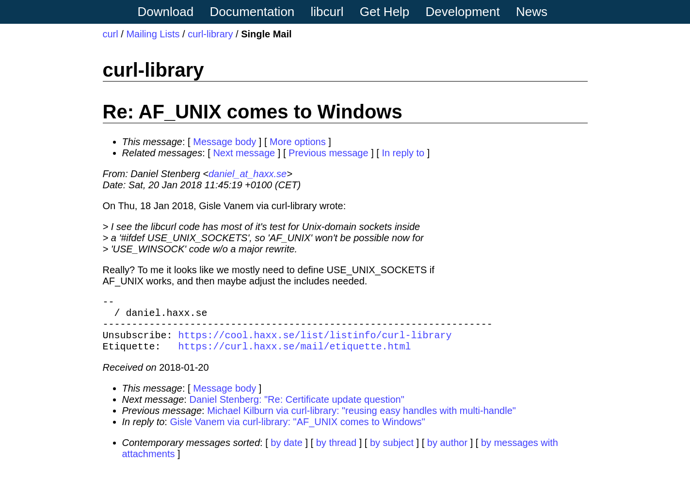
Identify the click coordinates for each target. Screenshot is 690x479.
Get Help (385, 11)
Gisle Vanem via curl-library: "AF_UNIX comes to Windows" (297, 431)
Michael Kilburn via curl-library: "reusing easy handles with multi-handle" (361, 420)
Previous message (329, 153)
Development (463, 11)
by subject (392, 452)
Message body (224, 141)
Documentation (251, 11)
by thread (336, 452)
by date (287, 452)
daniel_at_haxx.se (248, 173)
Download (166, 11)
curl (110, 34)
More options (298, 141)
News (531, 11)
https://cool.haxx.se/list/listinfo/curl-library (315, 342)
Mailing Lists (152, 34)
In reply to (403, 153)
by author (447, 452)
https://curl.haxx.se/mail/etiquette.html (294, 355)
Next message (244, 153)
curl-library (210, 34)
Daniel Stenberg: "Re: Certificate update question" (296, 409)
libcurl (327, 11)
